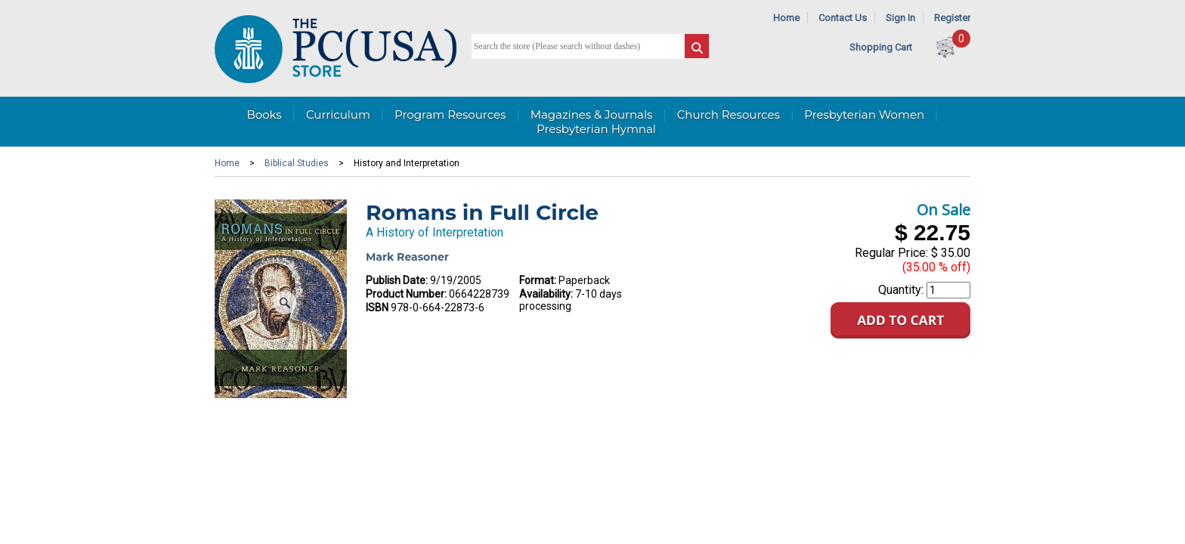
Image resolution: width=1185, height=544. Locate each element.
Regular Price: (891, 253)
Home (786, 17)
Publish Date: (397, 280)
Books (263, 114)
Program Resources (450, 114)
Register (952, 17)
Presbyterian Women (864, 114)
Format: (537, 280)
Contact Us (842, 17)
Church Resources (728, 114)
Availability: (546, 294)
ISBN (377, 307)
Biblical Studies (297, 163)
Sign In (900, 17)
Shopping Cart (880, 47)
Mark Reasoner (407, 257)
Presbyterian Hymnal (596, 129)
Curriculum (338, 114)
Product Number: (406, 294)
